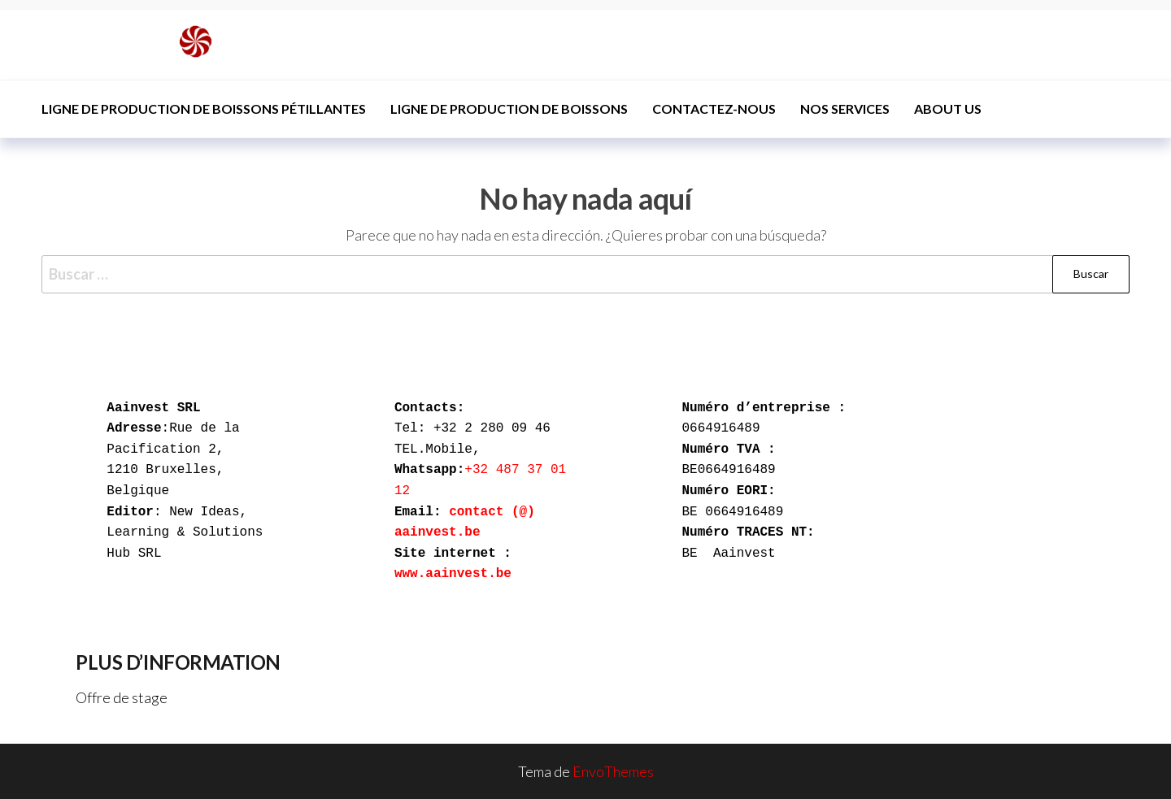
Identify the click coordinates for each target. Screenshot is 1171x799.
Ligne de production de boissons (509, 108)
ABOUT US (948, 108)
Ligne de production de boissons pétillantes (203, 108)
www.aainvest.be (452, 574)
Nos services (845, 108)
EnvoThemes (613, 771)
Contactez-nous (714, 108)
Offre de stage (122, 697)
